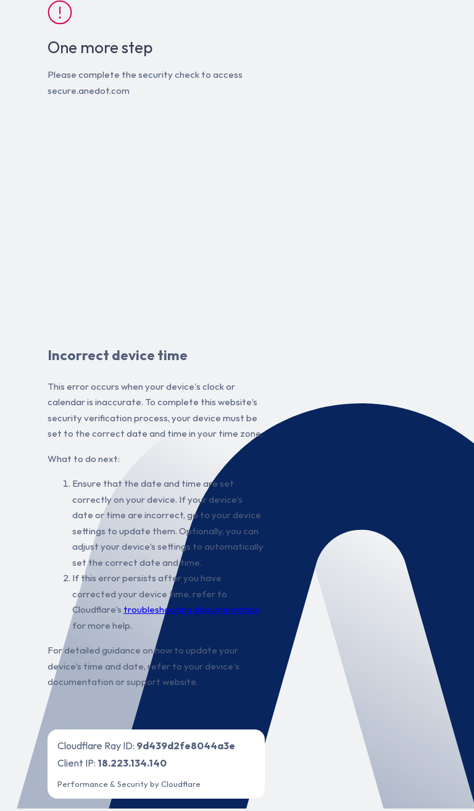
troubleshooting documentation (191, 609)
